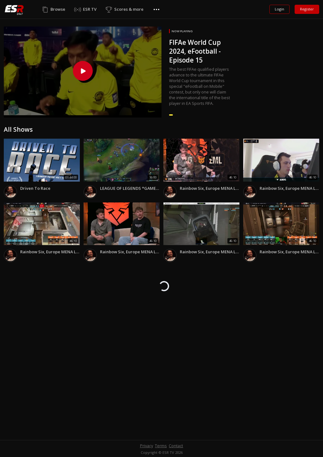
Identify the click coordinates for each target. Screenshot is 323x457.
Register (307, 9)
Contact (176, 445)
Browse (57, 9)
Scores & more (129, 9)
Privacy (146, 445)
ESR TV (90, 9)
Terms (161, 445)
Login (279, 9)
